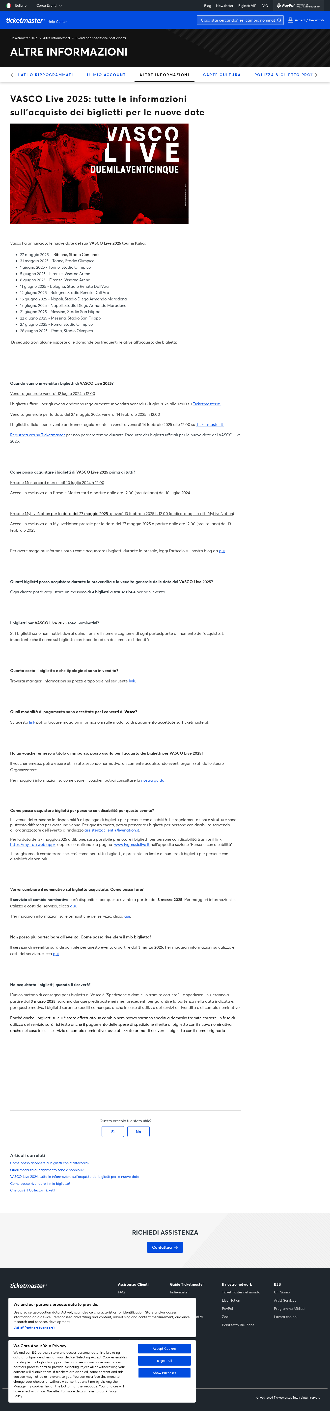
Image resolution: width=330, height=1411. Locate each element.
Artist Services (285, 1300)
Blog (207, 5)
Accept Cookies (165, 1348)
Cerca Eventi (49, 5)
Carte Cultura (222, 74)
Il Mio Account (106, 74)
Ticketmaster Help (23, 38)
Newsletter (224, 5)
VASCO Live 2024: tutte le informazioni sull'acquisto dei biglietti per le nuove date (74, 1176)
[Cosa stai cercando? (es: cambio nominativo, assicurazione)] (240, 20)
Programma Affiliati (289, 1308)
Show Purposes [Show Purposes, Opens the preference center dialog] (164, 1373)
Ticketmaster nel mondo (241, 1292)
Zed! (225, 1316)
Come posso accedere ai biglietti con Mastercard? (49, 1162)
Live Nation (231, 1300)
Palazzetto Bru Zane (238, 1324)
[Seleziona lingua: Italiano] (16, 6)
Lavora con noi (285, 1316)
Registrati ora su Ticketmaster (37, 434)
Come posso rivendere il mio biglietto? (40, 1183)
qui (222, 550)
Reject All (164, 1360)
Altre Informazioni (56, 38)
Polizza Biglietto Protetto (289, 74)
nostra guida (153, 780)
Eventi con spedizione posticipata (101, 38)
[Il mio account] (305, 20)
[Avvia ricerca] (325, 11)
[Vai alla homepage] (37, 20)
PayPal (227, 1308)
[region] (102, 1350)
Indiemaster (179, 1292)
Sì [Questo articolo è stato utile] (112, 1131)
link (132, 680)
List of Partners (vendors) (34, 1327)
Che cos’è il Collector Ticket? (32, 1190)
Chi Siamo (282, 1292)
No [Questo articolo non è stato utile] (138, 1131)
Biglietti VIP (247, 5)
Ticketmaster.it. (207, 403)
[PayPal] (298, 5)
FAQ (264, 5)
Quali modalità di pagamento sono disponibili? (46, 1169)
